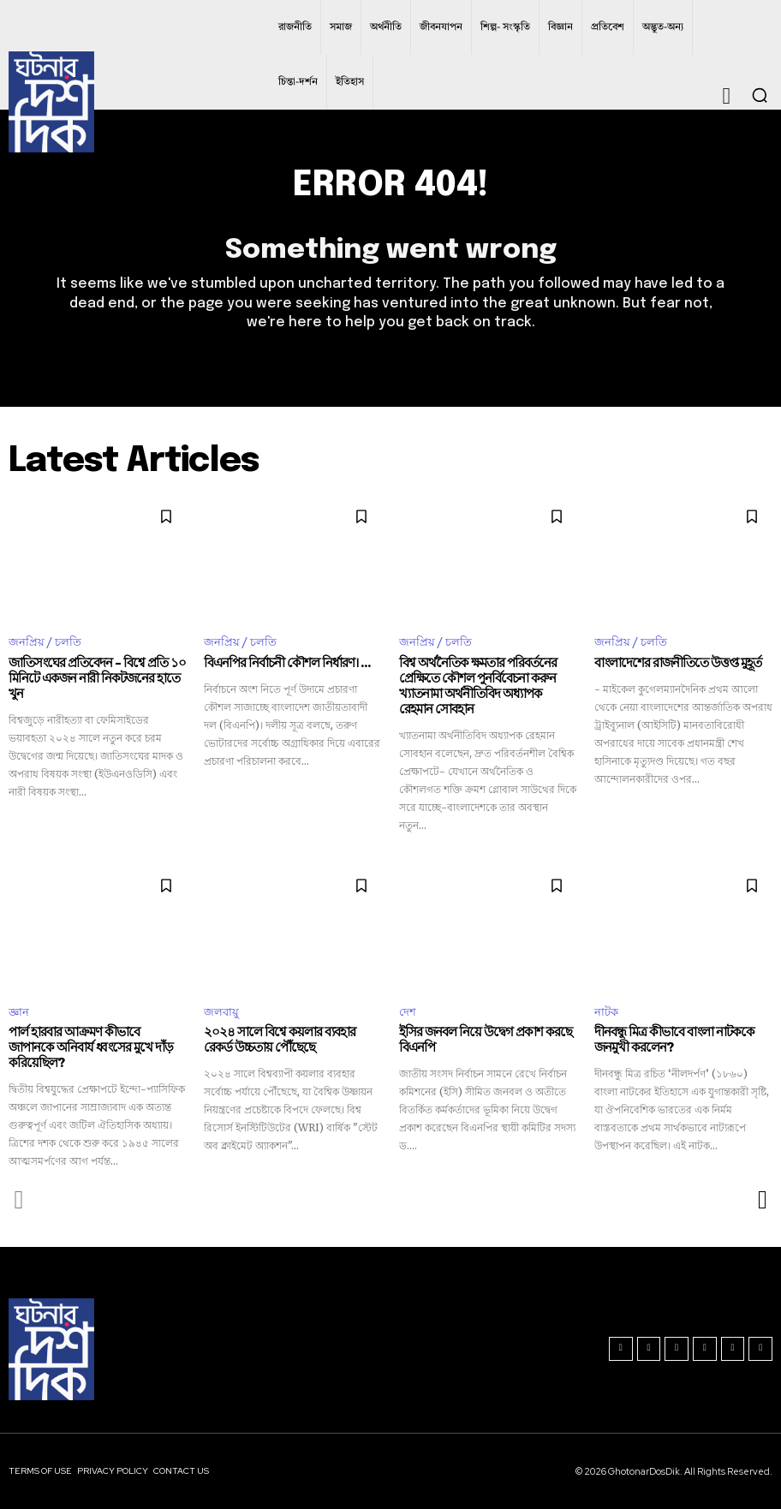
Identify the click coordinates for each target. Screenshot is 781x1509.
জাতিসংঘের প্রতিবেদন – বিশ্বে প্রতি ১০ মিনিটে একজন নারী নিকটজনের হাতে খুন (97, 679)
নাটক (606, 1012)
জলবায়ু (221, 1012)
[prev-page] (19, 1199)
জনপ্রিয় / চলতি (45, 642)
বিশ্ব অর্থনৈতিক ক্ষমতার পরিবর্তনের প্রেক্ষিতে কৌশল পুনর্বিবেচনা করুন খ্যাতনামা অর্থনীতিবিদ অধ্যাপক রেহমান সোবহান (478, 687)
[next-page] (761, 1199)
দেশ (407, 1012)
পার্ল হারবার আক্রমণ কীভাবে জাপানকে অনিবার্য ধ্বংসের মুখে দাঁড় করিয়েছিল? (91, 1047)
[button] (759, 95)
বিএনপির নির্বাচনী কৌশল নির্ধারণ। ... (287, 664)
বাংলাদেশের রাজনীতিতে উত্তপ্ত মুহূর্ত (677, 664)
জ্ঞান (19, 1012)
